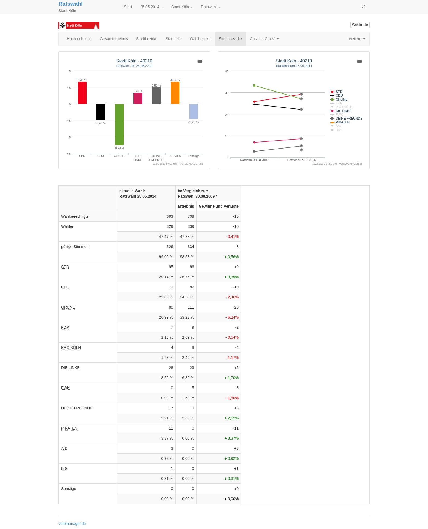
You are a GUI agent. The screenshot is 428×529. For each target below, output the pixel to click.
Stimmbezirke (230, 39)
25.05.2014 (151, 7)
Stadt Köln (182, 7)
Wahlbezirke (200, 39)
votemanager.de (72, 523)
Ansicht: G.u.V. (264, 39)
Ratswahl (70, 4)
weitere (357, 39)
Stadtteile (174, 39)
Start (128, 7)
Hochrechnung (79, 39)
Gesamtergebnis (114, 39)
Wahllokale (360, 25)
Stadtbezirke (146, 39)
